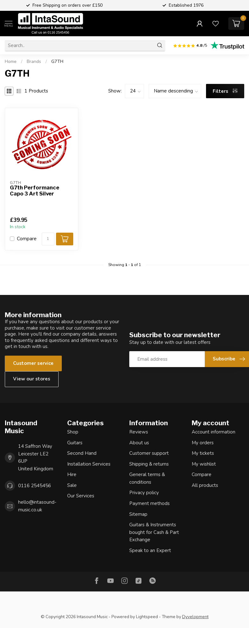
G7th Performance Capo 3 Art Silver (34, 191)
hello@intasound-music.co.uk (37, 506)
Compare (27, 239)
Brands (34, 61)
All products (205, 485)
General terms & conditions (147, 478)
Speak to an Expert (150, 550)
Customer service (33, 363)
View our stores (31, 379)
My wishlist (204, 464)
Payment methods (149, 503)
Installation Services (88, 464)
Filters (225, 91)
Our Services (80, 496)
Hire (71, 474)
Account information (213, 432)
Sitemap (138, 514)
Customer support (149, 453)
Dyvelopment (195, 617)
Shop (72, 432)
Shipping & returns (149, 464)
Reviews (138, 432)
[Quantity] (48, 239)
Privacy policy (144, 492)
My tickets (203, 453)
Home (11, 61)
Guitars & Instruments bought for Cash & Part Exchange (154, 532)
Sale (72, 485)
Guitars (74, 443)
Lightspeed (147, 617)
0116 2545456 (34, 485)
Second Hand (81, 453)
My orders (203, 443)
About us (139, 443)
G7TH (57, 61)
